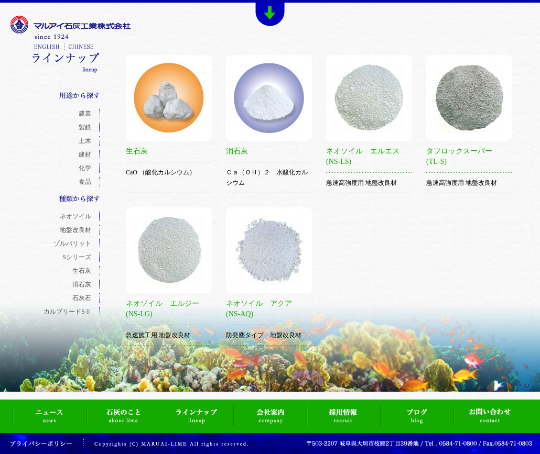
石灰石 (81, 298)
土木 (85, 141)
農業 (85, 113)
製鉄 (85, 127)
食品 (85, 181)
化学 (85, 168)
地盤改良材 (75, 230)
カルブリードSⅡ (67, 311)
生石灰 (81, 270)
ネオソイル (75, 216)
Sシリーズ (76, 257)
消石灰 (81, 284)
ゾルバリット (72, 243)
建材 (85, 154)
